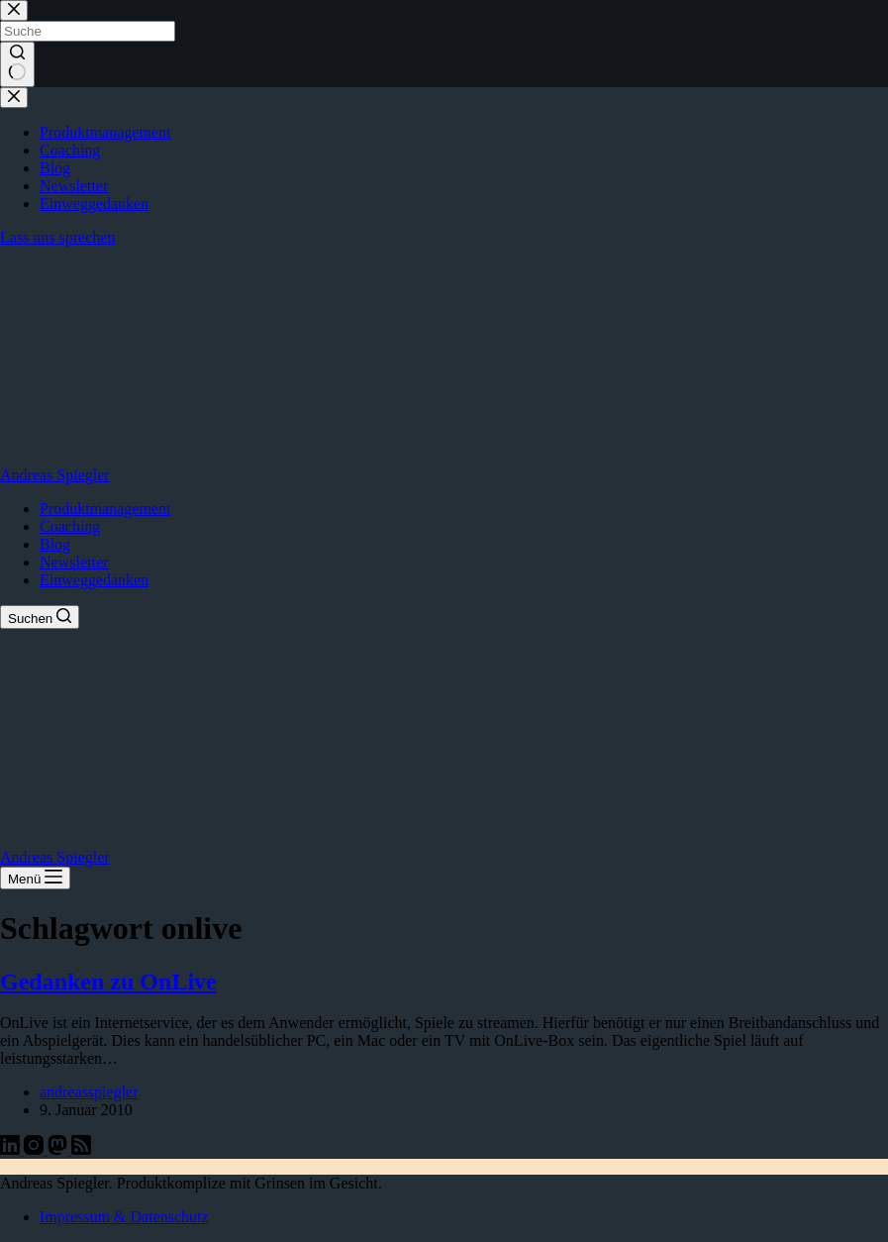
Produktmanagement (105, 508)
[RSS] (81, 1149)
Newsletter (74, 562)
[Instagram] (36, 1149)
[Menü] (35, 878)
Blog (55, 544)
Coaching (70, 526)
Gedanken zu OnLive (108, 981)
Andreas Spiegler (55, 474)
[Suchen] (39, 617)
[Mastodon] (59, 1149)
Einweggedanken (94, 579)
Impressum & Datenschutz (124, 1216)
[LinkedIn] (12, 1149)
